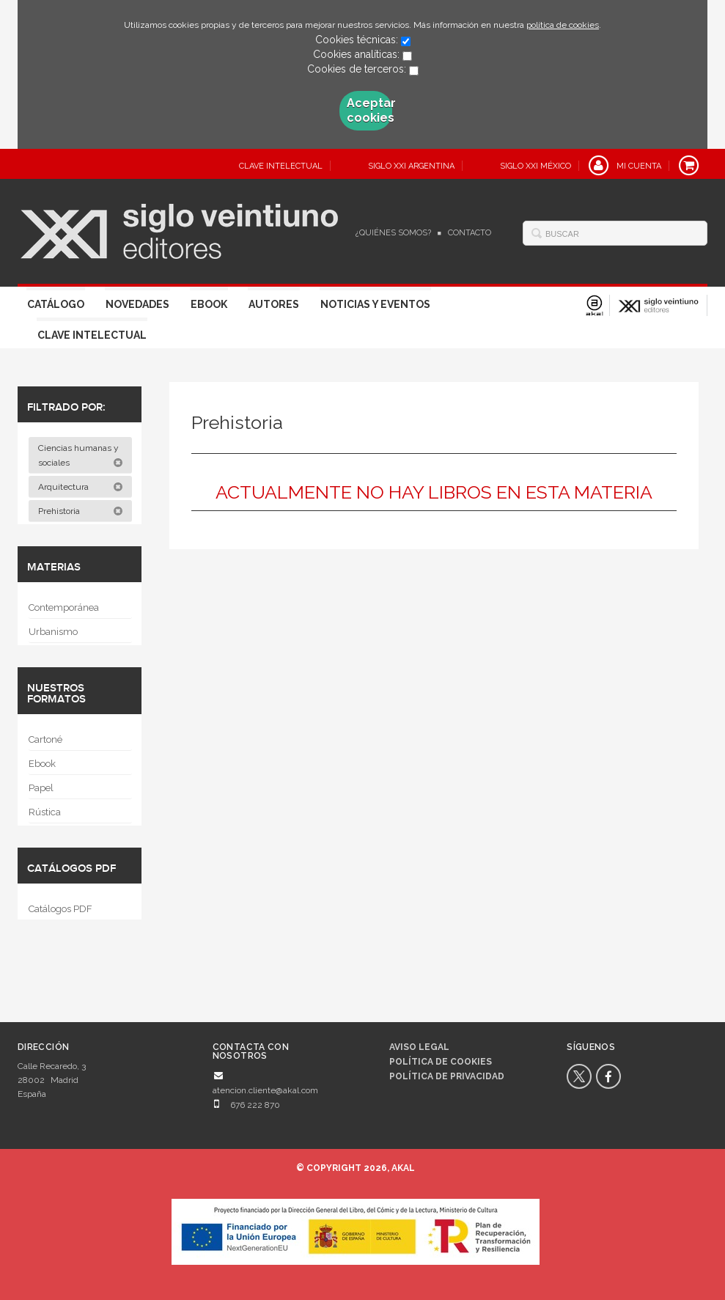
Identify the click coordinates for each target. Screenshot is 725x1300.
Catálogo (55, 304)
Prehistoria (80, 511)
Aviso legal (419, 1047)
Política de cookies (440, 1062)
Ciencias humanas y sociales (80, 455)
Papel (41, 787)
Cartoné (45, 739)
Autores (274, 304)
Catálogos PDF (60, 908)
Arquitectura (80, 487)
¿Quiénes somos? (393, 233)
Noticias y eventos (375, 304)
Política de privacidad (446, 1076)
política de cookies (562, 25)
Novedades (137, 304)
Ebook (209, 304)
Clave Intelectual (92, 335)
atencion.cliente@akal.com (265, 1090)
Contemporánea (64, 607)
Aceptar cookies (369, 110)
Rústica (45, 812)
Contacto (469, 233)
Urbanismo (53, 631)
